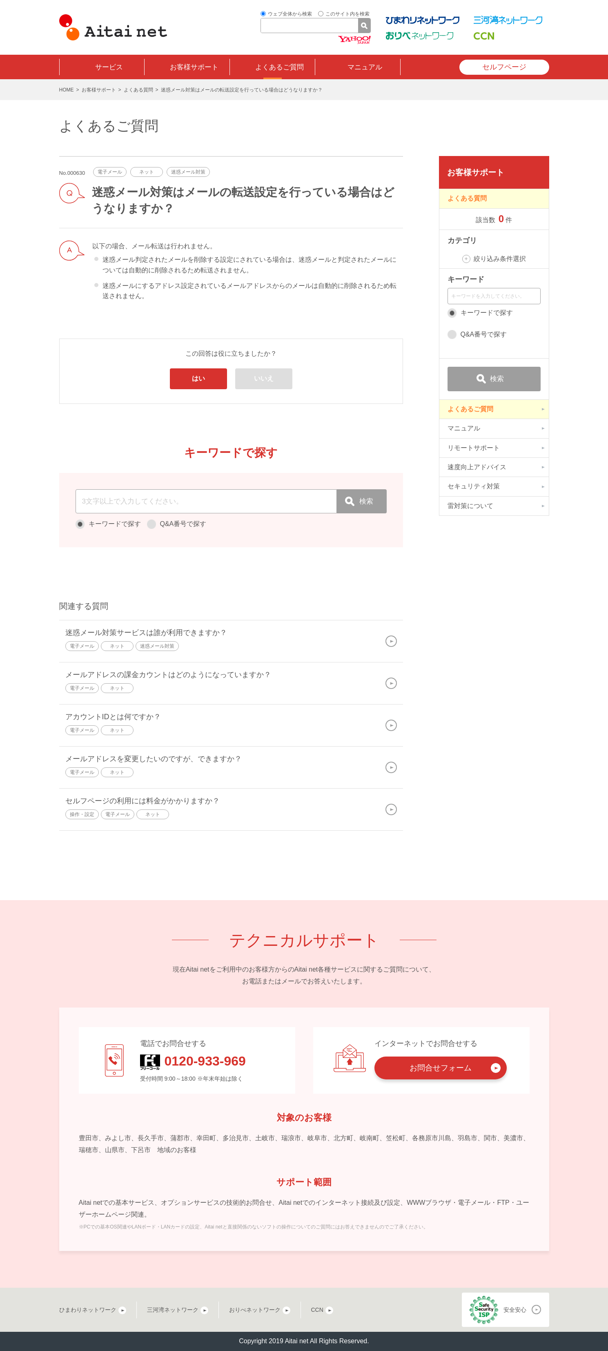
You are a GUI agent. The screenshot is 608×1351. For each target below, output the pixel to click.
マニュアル (364, 67)
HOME (66, 90)
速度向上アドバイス (477, 467)
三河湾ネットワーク (172, 1309)
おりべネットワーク (255, 1309)
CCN (317, 1309)
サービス (109, 67)
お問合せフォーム (441, 1067)
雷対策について (470, 505)
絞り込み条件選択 (500, 258)
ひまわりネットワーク (87, 1309)
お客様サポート (194, 67)
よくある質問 (138, 90)
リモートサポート (474, 447)
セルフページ (504, 67)
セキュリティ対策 (474, 486)
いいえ (264, 378)
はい (198, 378)
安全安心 (514, 1309)
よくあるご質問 (279, 67)
